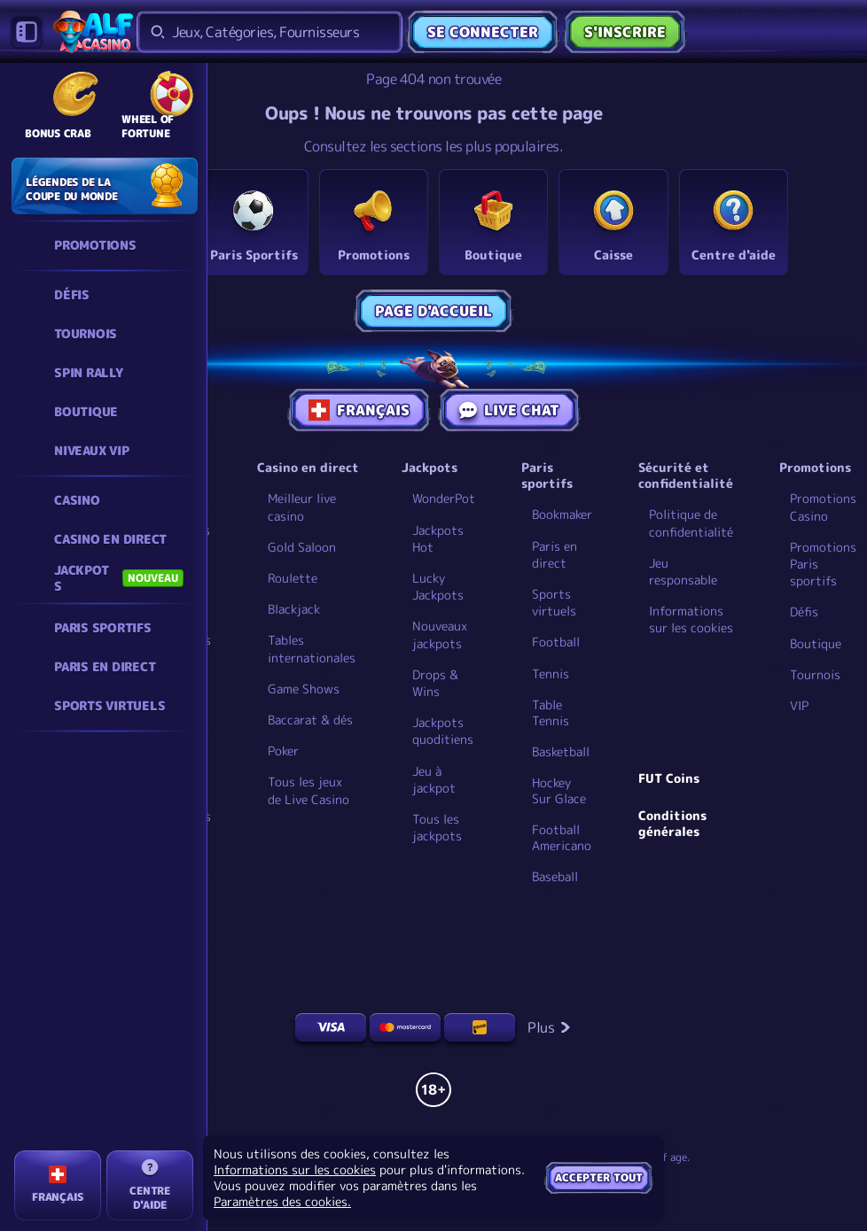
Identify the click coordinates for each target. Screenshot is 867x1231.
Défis (804, 611)
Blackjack (294, 608)
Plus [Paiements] (549, 1027)
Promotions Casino (823, 506)
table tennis (550, 713)
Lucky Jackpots (438, 586)
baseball (555, 877)
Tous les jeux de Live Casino (308, 790)
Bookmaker (562, 514)
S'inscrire (625, 32)
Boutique (815, 643)
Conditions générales (672, 824)
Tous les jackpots (437, 827)
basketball (561, 752)
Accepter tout (599, 1177)
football (556, 642)
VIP (799, 705)
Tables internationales (311, 648)
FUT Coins (668, 778)
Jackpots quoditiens (442, 730)
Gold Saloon (302, 546)
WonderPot (443, 498)
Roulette (292, 577)
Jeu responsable (683, 571)
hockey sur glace (559, 791)
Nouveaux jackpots (439, 634)
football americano (561, 838)
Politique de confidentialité (691, 522)
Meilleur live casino (302, 506)
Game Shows (304, 688)
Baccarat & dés (310, 719)
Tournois (815, 674)
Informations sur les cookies (691, 619)
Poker (283, 750)
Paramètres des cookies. (282, 1202)
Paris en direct (554, 554)
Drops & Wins (435, 683)
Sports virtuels (554, 602)
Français (359, 410)
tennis (550, 674)
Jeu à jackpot (434, 779)
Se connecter (482, 32)
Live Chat (509, 410)
